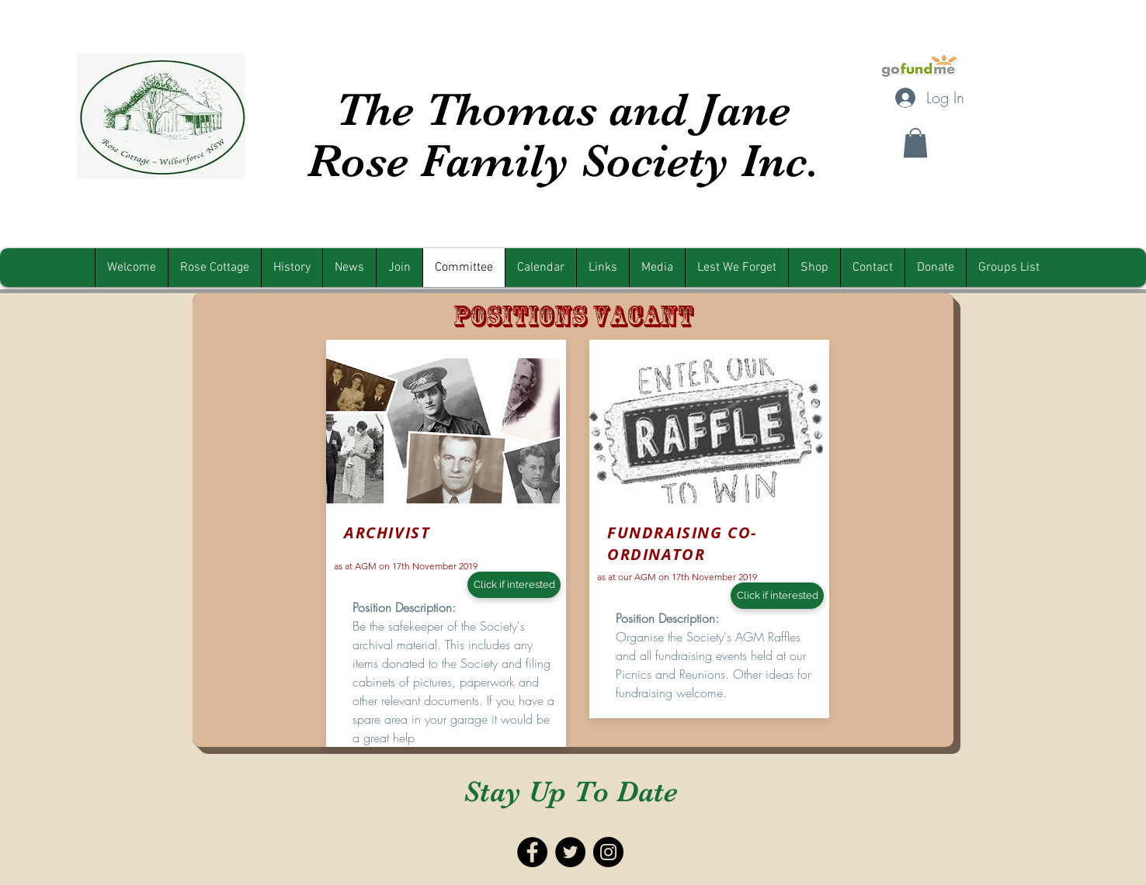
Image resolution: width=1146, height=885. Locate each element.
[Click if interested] (514, 585)
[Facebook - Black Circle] (532, 852)
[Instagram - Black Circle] (608, 852)
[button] (915, 142)
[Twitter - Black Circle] (570, 852)
